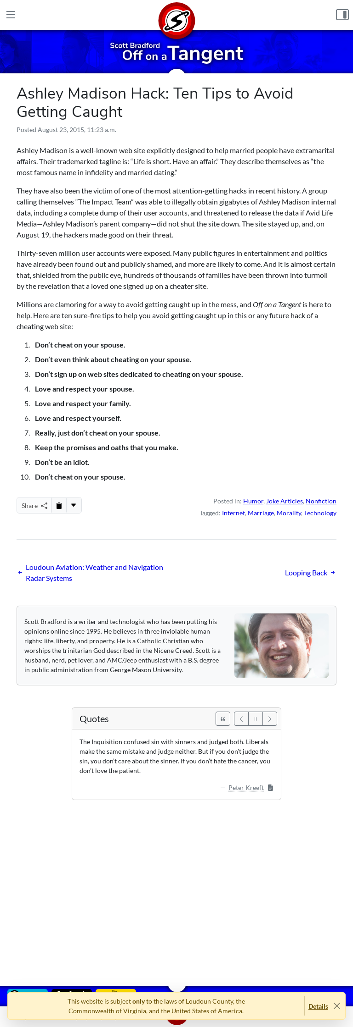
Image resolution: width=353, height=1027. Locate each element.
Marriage (261, 513)
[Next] (269, 719)
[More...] (73, 505)
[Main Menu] (10, 15)
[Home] (176, 15)
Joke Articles (284, 501)
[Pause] (255, 719)
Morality (289, 513)
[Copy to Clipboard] (58, 505)
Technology (320, 513)
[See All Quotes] (223, 719)
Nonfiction (321, 501)
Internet (233, 513)
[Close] (337, 1006)
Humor (253, 501)
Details (318, 1006)
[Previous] (241, 719)
